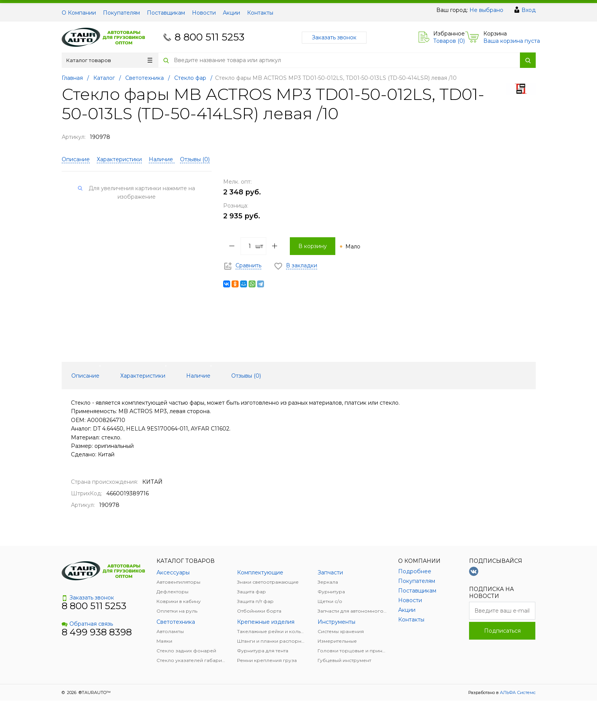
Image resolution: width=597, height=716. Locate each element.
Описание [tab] (85, 375)
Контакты (260, 12)
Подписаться (502, 630)
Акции (231, 12)
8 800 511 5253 (209, 37)
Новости (204, 12)
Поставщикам (166, 12)
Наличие (162, 159)
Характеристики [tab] (142, 375)
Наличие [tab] (198, 375)
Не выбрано (486, 10)
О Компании (79, 12)
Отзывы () (195, 159)
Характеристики (119, 159)
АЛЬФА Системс (517, 692)
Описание (76, 159)
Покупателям (121, 12)
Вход (528, 10)
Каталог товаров (109, 60)
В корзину (312, 246)
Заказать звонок (334, 37)
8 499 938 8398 (97, 632)
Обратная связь (87, 623)
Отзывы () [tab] (246, 375)
